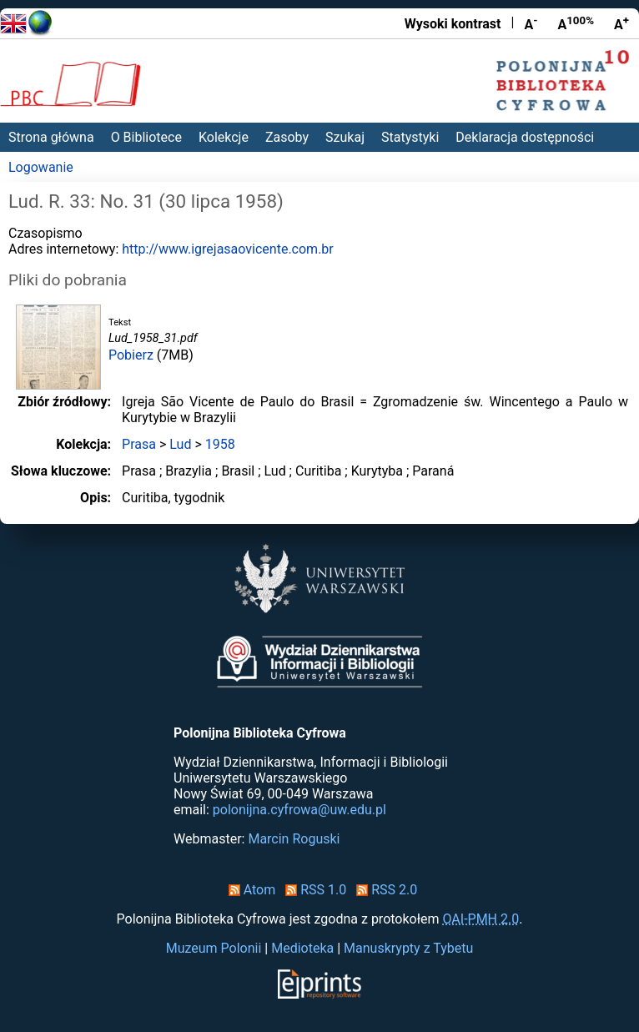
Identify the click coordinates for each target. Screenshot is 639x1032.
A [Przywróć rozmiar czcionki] (575, 23)
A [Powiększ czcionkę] (621, 23)
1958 (220, 444)
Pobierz (130, 355)
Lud (180, 444)
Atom (249, 890)
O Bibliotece (146, 137)
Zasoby (287, 137)
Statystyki (410, 137)
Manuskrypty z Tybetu (408, 948)
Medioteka (302, 948)
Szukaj (345, 137)
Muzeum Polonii (214, 948)
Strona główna (51, 137)
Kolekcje (224, 137)
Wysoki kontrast (453, 24)
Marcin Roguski (294, 839)
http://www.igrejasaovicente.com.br (227, 249)
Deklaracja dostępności (524, 137)
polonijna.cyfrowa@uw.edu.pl (299, 810)
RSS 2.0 (383, 890)
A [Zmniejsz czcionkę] (530, 23)
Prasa (139, 444)
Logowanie (40, 167)
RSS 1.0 (312, 890)
